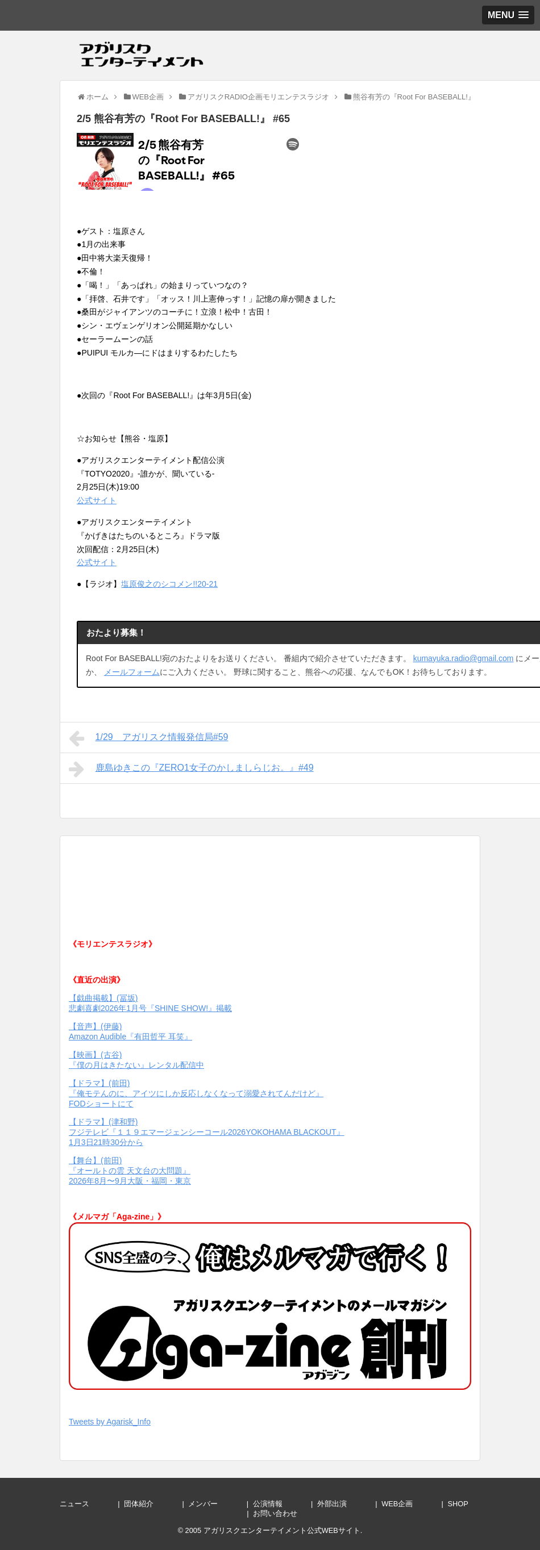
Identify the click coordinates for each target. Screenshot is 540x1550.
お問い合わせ (286, 1513)
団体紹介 (150, 1503)
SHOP (469, 1503)
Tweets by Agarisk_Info (110, 1421)
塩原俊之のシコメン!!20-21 (169, 583)
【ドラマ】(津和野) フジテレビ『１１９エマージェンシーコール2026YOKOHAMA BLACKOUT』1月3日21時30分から (206, 1132)
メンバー (214, 1503)
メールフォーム (132, 671)
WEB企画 (408, 1503)
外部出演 (343, 1503)
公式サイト (97, 500)
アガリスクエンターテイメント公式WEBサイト (281, 1530)
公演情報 (279, 1503)
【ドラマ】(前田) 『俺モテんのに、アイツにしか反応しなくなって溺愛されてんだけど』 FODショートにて (196, 1093)
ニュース (85, 1503)
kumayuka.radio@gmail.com (463, 658)
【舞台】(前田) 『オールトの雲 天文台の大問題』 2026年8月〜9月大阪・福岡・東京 (130, 1170)
